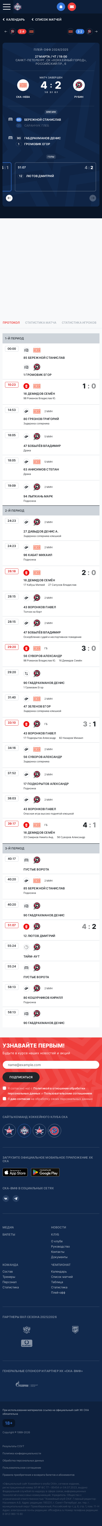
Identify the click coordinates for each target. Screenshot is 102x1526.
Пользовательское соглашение (22, 1467)
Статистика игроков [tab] (79, 322)
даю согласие (20, 1099)
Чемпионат (61, 1264)
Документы (59, 1257)
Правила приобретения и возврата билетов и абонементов (39, 1474)
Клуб (55, 1234)
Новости (58, 1227)
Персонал (10, 1282)
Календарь (13, 19)
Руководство (60, 1246)
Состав (8, 1271)
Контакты (58, 1251)
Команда (10, 1264)
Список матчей (45, 19)
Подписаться (21, 1077)
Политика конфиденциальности (22, 1453)
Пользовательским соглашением (68, 1093)
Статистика (11, 1287)
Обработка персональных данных (23, 1460)
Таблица (57, 1282)
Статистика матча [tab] (40, 322)
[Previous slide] (9, 198)
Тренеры (9, 1276)
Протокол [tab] (11, 322)
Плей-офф (58, 1292)
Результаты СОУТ (13, 1446)
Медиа (8, 1227)
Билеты (9, 1234)
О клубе (57, 1241)
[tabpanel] (51, 680)
